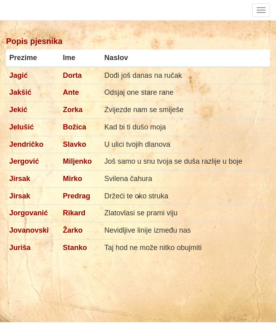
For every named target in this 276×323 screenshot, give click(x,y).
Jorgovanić (28, 213)
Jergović (24, 161)
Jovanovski (29, 230)
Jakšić (20, 92)
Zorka (72, 110)
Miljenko (77, 161)
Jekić (18, 110)
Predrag (76, 196)
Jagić (18, 75)
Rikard (74, 213)
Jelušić (21, 127)
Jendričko (26, 144)
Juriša (20, 248)
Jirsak (19, 179)
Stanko (75, 248)
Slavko (74, 144)
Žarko (72, 230)
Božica (74, 127)
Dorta (72, 75)
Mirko (72, 179)
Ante (71, 92)
